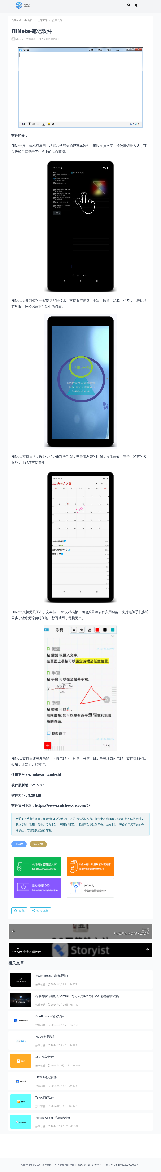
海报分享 (40, 911)
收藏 (19, 911)
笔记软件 (38, 844)
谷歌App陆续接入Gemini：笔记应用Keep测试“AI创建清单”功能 (77, 996)
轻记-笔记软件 (44, 1057)
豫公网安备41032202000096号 (122, 1164)
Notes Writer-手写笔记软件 (53, 1118)
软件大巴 (47, 1164)
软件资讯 (40, 1004)
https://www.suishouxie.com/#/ (62, 805)
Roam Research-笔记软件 (52, 976)
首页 (29, 20)
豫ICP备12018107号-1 (89, 1164)
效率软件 (57, 20)
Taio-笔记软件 (44, 1097)
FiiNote (19, 844)
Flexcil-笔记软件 (46, 1077)
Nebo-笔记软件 (45, 1036)
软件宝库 (42, 20)
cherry (17, 39)
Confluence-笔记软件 (49, 1016)
